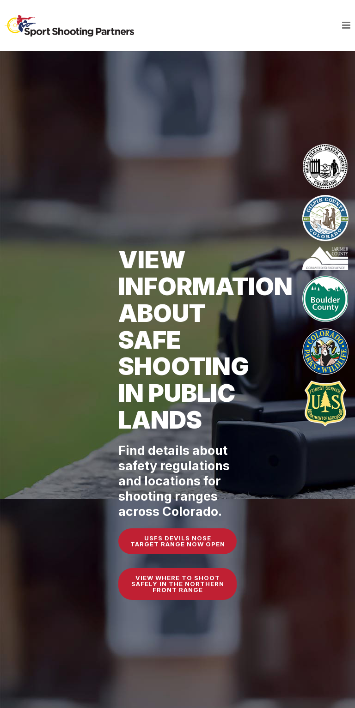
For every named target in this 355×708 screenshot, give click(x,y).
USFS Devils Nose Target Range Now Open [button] (177, 541)
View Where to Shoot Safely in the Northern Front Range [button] (177, 583)
